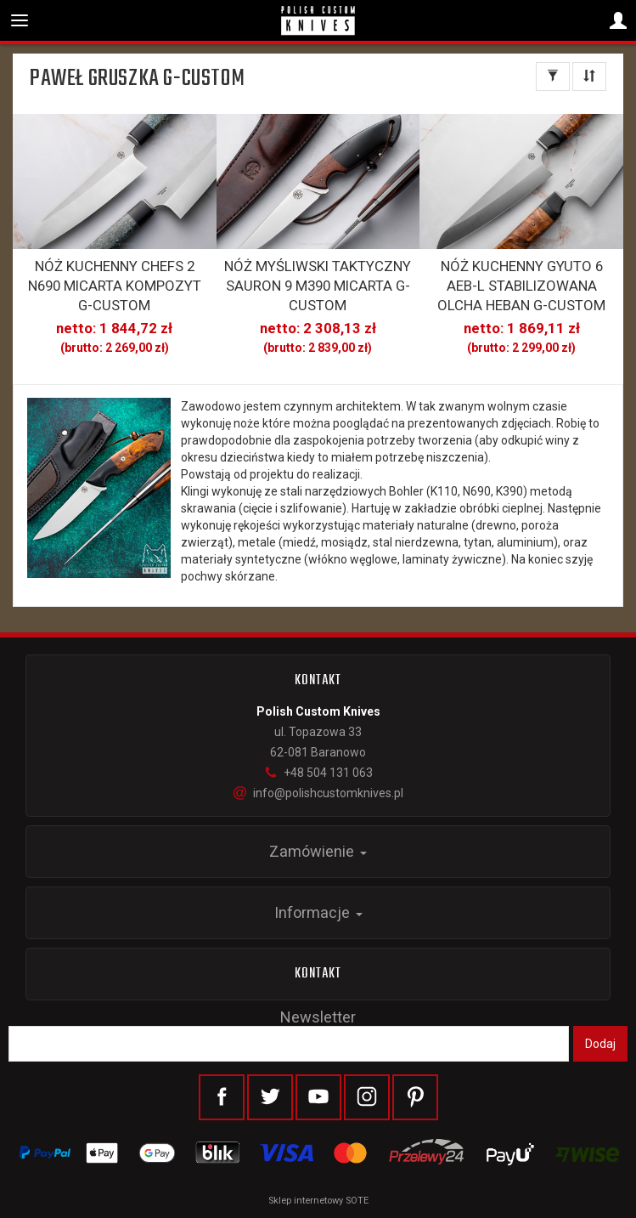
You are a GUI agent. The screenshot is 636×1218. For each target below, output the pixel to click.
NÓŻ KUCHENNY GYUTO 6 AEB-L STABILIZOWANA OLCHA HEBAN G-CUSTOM (521, 285)
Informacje (318, 912)
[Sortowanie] (589, 76)
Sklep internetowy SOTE (318, 1200)
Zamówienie (318, 851)
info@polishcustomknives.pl (318, 793)
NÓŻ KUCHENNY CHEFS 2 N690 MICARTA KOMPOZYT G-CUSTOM (114, 285)
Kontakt (318, 974)
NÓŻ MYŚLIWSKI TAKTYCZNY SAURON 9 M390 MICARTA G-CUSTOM (317, 285)
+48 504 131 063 (318, 772)
